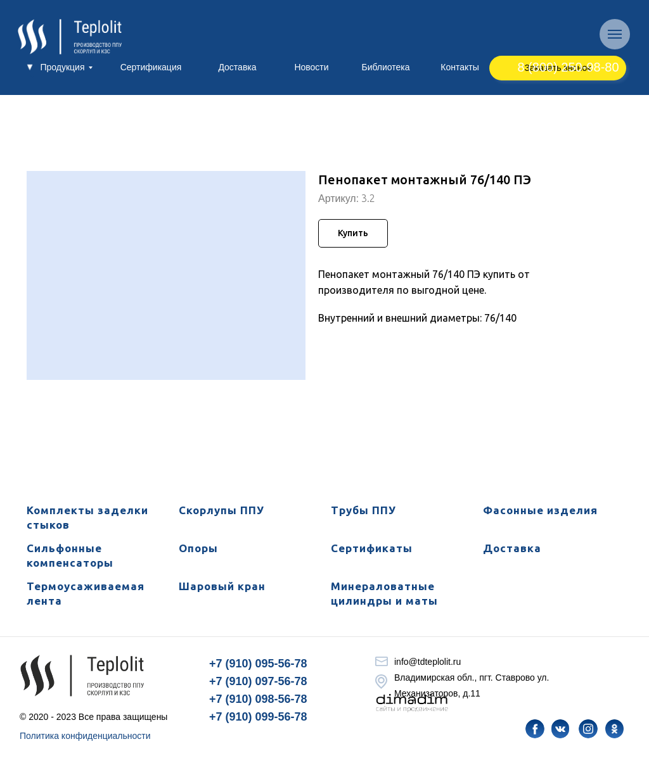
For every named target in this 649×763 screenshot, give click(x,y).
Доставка (512, 548)
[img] (534, 728)
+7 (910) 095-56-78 (258, 663)
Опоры (198, 548)
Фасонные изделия (540, 510)
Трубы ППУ (363, 510)
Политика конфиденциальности (85, 736)
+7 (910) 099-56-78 (258, 716)
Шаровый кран (222, 586)
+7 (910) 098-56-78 (258, 699)
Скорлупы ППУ (221, 510)
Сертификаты (372, 548)
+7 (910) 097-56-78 (258, 681)
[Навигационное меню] (615, 34)
